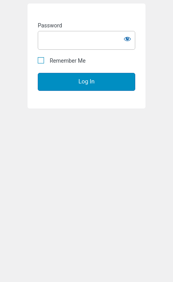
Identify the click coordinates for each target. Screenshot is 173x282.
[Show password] (127, 39)
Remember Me (62, 60)
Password (50, 25)
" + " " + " (86, 141)
